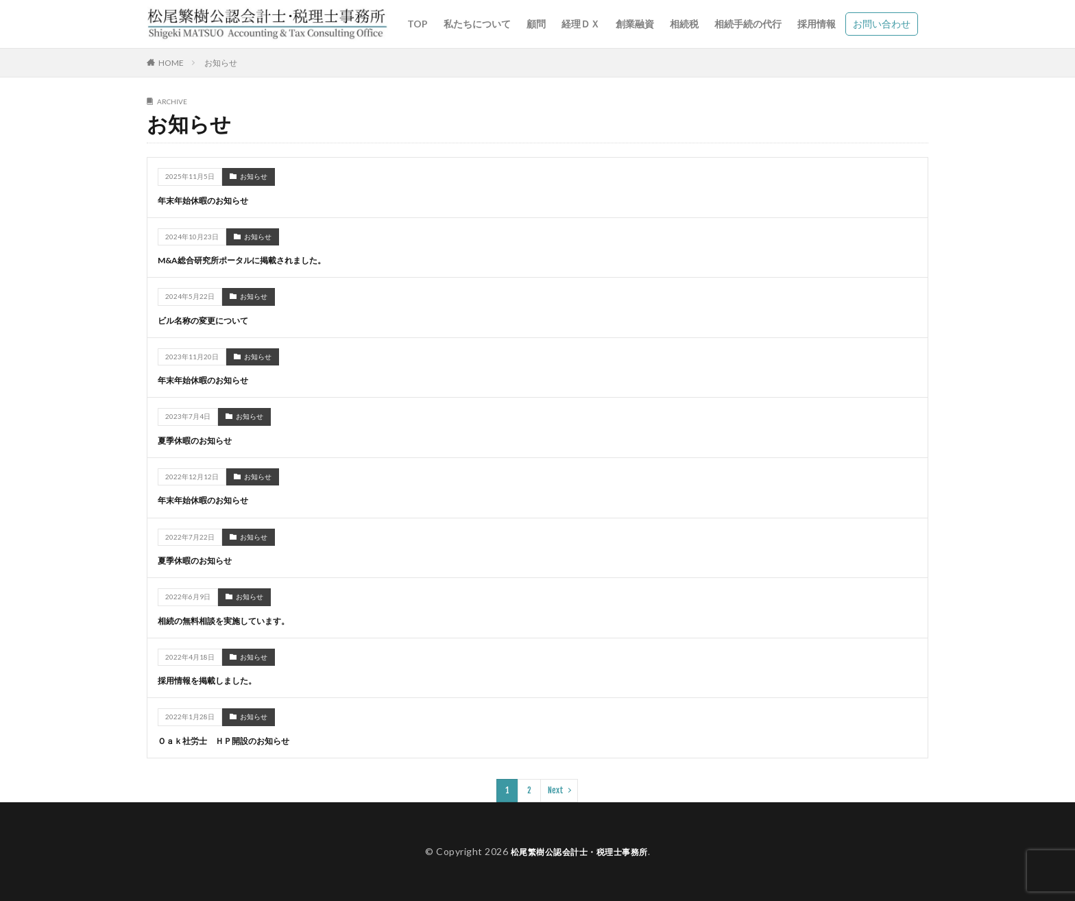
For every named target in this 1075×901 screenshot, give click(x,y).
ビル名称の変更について (210, 320)
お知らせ (220, 63)
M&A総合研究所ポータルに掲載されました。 (256, 259)
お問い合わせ (881, 23)
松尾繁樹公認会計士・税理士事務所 (579, 850)
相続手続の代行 (748, 23)
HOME (171, 63)
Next (556, 789)
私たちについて (477, 23)
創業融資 (635, 23)
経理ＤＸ (580, 23)
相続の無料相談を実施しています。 (234, 619)
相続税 (684, 23)
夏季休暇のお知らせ (201, 440)
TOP (417, 23)
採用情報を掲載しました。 (215, 680)
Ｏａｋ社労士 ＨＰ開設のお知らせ (234, 739)
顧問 (536, 23)
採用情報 (816, 23)
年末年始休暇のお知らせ (210, 200)
